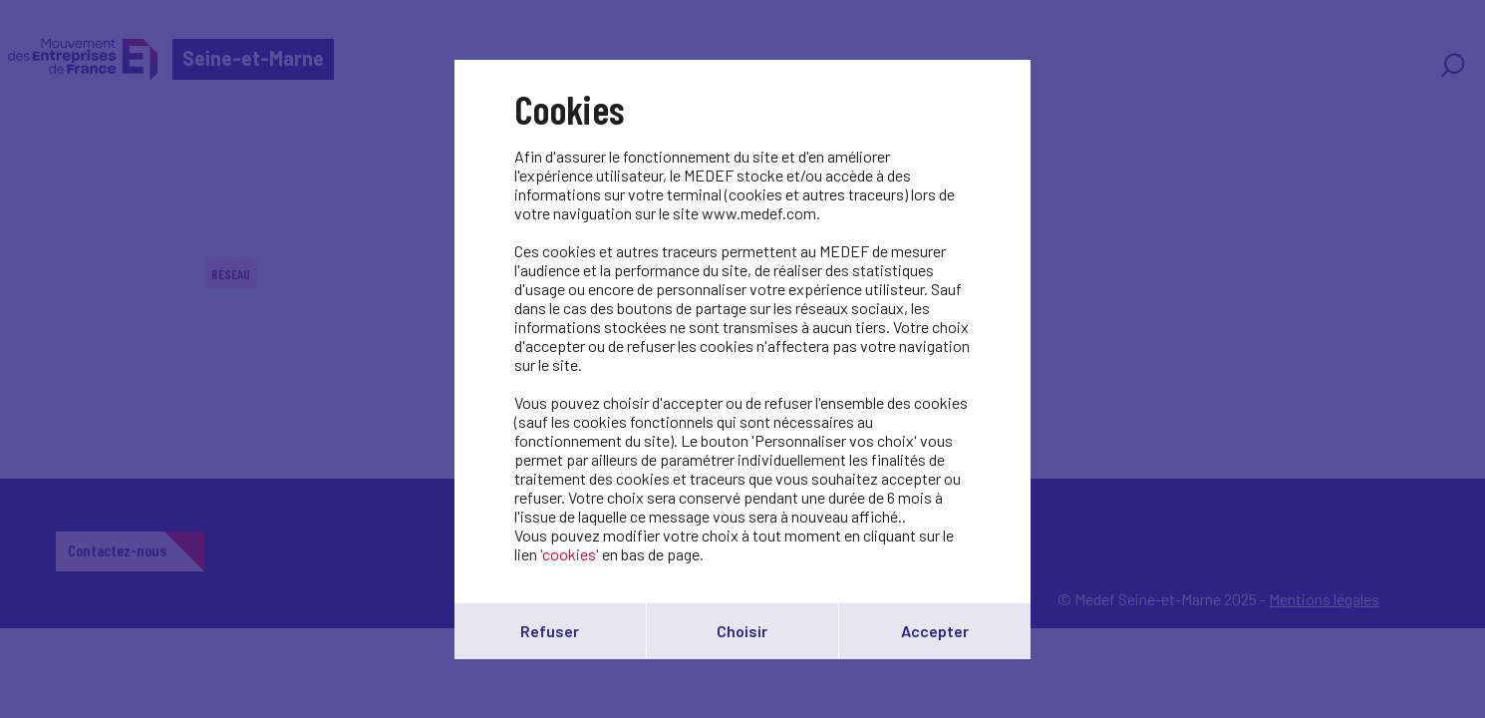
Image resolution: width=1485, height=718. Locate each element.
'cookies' (569, 553)
